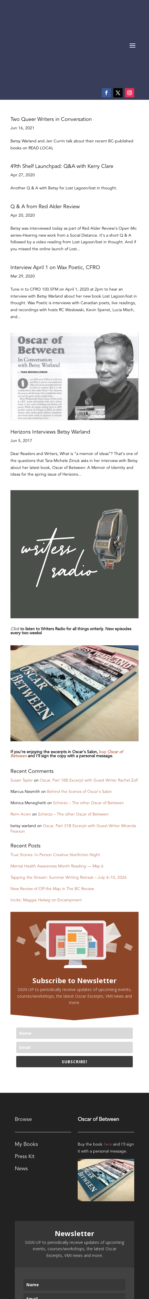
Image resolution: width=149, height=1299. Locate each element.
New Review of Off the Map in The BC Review (52, 825)
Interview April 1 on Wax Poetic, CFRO (55, 204)
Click (14, 566)
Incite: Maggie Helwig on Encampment (46, 837)
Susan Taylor (21, 717)
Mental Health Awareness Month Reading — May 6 (56, 803)
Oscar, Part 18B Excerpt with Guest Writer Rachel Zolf (89, 717)
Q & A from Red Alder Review (45, 143)
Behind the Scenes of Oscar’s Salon (79, 728)
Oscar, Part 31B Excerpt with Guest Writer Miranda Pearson (73, 765)
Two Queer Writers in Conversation (51, 56)
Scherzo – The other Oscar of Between (88, 740)
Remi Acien (20, 751)
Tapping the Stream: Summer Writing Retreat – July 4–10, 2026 (68, 814)
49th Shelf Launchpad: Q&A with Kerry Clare (61, 103)
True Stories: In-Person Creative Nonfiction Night (55, 792)
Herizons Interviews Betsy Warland (50, 369)
